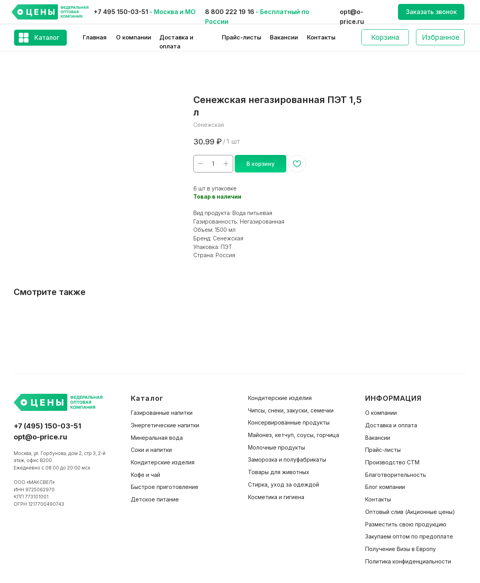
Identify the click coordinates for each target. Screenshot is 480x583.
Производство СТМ (392, 462)
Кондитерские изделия (162, 462)
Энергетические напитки (165, 425)
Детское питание (155, 499)
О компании (133, 37)
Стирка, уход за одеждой (283, 484)
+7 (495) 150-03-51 (47, 426)
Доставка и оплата (391, 425)
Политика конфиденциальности (408, 561)
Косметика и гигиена (276, 497)
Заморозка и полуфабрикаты (287, 459)
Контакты (321, 37)
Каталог (46, 37)
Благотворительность (395, 474)
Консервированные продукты (289, 422)
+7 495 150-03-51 (121, 12)
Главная (95, 37)
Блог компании (385, 486)
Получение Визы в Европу (400, 549)
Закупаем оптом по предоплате (409, 536)
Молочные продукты (276, 447)
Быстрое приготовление (164, 486)
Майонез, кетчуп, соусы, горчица (293, 435)
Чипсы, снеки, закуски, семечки (291, 410)
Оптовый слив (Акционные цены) (410, 511)
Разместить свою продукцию (405, 524)
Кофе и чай (145, 474)
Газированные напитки (162, 412)
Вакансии (284, 37)
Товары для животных (278, 472)
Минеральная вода (157, 437)
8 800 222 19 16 (229, 12)
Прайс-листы (241, 37)
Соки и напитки (151, 449)
